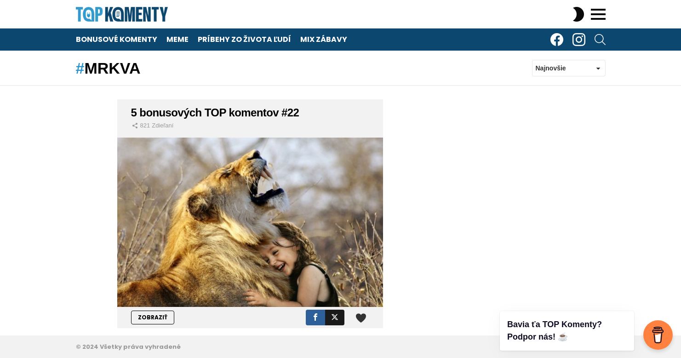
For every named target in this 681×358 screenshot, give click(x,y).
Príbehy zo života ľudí (244, 39)
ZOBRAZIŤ (152, 317)
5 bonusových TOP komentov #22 (215, 112)
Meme (177, 39)
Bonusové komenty (116, 39)
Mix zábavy (323, 39)
